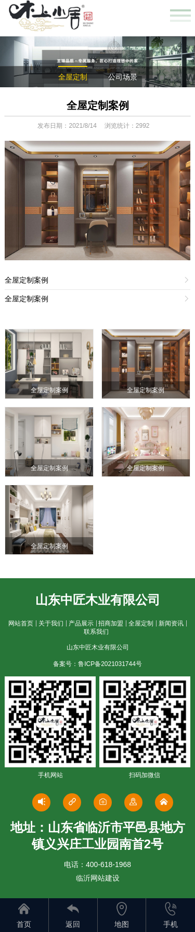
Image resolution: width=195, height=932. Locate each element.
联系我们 (96, 631)
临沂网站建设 (98, 878)
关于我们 (50, 623)
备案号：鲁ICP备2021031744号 (97, 664)
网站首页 (20, 623)
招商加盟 (110, 623)
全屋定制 (72, 77)
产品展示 (81, 623)
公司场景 (122, 77)
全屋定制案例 (98, 105)
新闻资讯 (171, 623)
